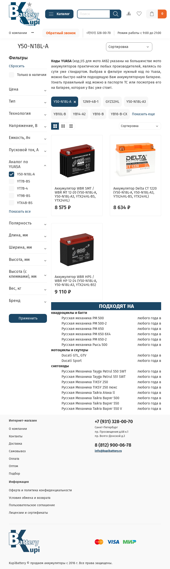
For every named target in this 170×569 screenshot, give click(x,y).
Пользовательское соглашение (32, 505)
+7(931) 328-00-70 (98, 33)
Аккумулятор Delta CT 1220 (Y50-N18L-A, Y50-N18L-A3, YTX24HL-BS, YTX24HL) (135, 192)
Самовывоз (17, 451)
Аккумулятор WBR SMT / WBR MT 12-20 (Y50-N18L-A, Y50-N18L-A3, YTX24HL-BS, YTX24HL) (76, 194)
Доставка (15, 444)
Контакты (16, 436)
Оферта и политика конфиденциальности (40, 490)
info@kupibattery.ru (108, 450)
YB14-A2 (79, 114)
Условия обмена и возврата (29, 498)
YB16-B (98, 114)
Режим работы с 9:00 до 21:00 (139, 33)
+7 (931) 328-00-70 (114, 421)
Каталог (59, 14)
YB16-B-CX (119, 114)
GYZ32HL (112, 101)
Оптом (13, 466)
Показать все (20, 212)
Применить (28, 318)
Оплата (14, 459)
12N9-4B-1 (91, 101)
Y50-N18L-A (62, 101)
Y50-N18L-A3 (136, 101)
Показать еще (143, 114)
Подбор (14, 474)
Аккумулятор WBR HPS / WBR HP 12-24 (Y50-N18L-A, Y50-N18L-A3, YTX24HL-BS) (76, 281)
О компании (18, 33)
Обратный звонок (61, 33)
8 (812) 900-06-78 (113, 445)
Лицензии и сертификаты (28, 513)
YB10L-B (60, 114)
